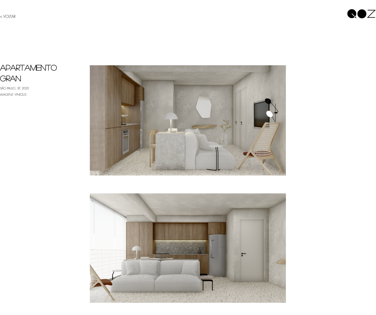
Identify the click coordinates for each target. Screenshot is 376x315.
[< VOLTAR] (11, 16)
